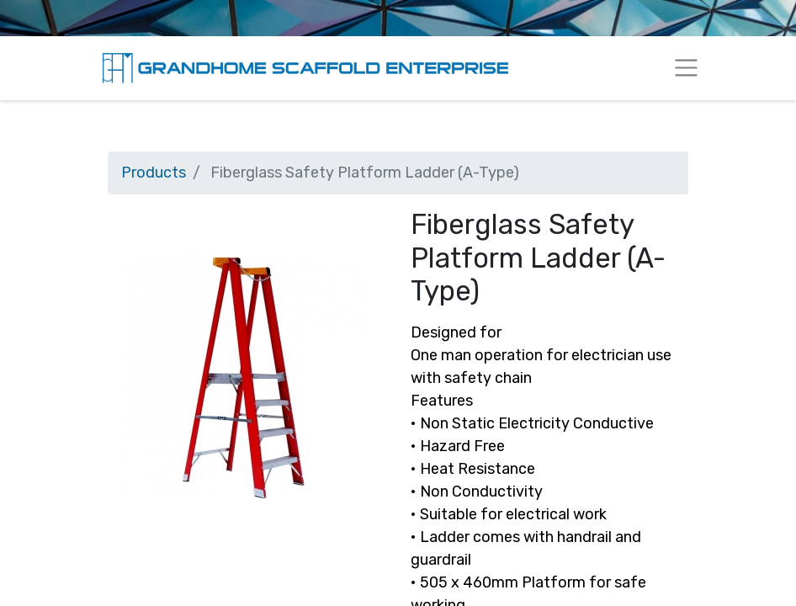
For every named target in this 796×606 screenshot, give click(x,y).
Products (153, 172)
